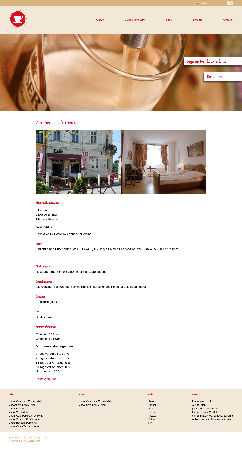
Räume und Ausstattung (47, 202)
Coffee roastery (135, 19)
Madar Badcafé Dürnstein (23, 422)
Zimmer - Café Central (57, 122)
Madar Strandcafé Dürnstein (24, 419)
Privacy (152, 415)
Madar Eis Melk (17, 408)
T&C (150, 422)
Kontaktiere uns (46, 379)
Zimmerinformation (46, 327)
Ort (37, 312)
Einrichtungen (43, 266)
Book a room (216, 76)
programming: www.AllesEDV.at (24, 441)
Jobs (150, 408)
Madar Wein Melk (18, 412)
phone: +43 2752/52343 (205, 408)
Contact (228, 19)
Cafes (100, 19)
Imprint (152, 412)
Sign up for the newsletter (206, 61)
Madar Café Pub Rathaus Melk (26, 415)
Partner (152, 405)
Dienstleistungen (44, 281)
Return (151, 419)
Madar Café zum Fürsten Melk (25, 401)
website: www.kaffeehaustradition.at (211, 419)
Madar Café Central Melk (22, 405)
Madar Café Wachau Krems (24, 426)
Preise (38, 244)
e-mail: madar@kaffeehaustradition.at (212, 415)
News (151, 401)
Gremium (40, 296)
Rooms (197, 19)
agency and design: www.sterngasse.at (28, 437)
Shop (169, 19)
